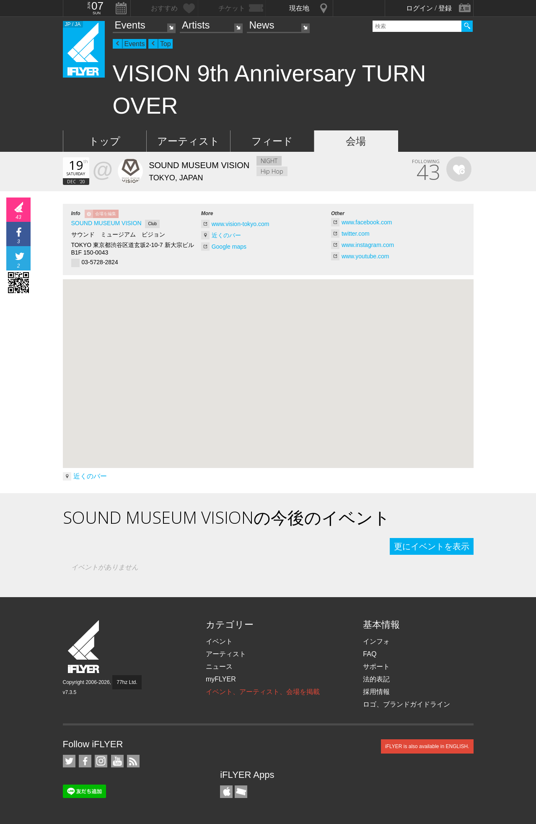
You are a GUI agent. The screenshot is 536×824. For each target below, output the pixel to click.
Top (165, 43)
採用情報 (376, 691)
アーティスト (188, 141)
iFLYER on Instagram (101, 761)
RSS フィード (133, 761)
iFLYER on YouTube (117, 761)
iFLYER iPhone (226, 791)
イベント (219, 641)
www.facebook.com (367, 222)
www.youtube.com (365, 256)
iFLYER (84, 647)
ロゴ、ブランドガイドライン (406, 704)
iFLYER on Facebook (85, 761)
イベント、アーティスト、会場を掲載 (263, 691)
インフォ (376, 641)
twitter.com (356, 233)
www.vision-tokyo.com (240, 224)
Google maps (229, 246)
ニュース (219, 666)
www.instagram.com (368, 245)
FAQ (369, 654)
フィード (272, 141)
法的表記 (376, 679)
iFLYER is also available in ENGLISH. (427, 746)
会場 (356, 141)
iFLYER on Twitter (69, 761)
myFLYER (221, 679)
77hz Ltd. (127, 682)
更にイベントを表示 (431, 546)
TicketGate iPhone (241, 791)
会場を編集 (105, 213)
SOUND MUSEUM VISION (106, 223)
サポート (376, 666)
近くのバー (226, 235)
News (261, 25)
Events (130, 25)
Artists (196, 25)
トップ (104, 141)
